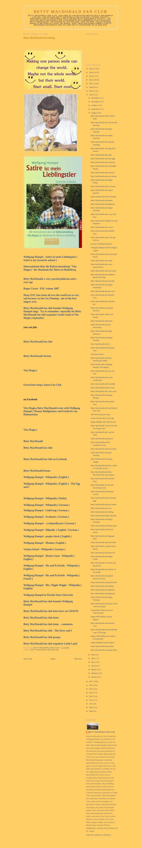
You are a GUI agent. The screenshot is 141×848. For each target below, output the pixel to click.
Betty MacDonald (33, 441)
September (95, 109)
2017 (91, 681)
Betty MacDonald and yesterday (103, 281)
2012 (91, 700)
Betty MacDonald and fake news (103, 291)
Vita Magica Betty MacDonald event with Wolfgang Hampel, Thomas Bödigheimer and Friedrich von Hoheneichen (52, 411)
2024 (91, 72)
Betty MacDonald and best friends (103, 197)
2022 (91, 80)
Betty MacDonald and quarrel (102, 438)
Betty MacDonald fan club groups (42, 637)
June (93, 658)
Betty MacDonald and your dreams (104, 176)
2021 (91, 83)
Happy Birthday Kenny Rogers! (102, 642)
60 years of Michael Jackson (101, 244)
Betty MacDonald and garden (102, 200)
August (94, 113)
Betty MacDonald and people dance (104, 650)
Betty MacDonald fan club (38, 341)
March (94, 669)
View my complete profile (98, 835)
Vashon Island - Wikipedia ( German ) (44, 549)
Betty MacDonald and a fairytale (103, 162)
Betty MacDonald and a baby (101, 260)
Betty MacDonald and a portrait (102, 172)
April (93, 666)
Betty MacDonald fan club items (41, 617)
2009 (91, 711)
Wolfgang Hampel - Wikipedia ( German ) (47, 505)
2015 (91, 689)
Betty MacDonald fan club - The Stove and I (48, 630)
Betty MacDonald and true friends (103, 271)
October (94, 105)
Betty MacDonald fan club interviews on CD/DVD (51, 611)
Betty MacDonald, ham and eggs (103, 158)
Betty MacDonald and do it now (103, 388)
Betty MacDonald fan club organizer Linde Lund (50, 643)
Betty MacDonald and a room (102, 227)
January (94, 677)
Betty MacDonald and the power (103, 553)
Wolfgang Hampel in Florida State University (49, 595)
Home (53, 659)
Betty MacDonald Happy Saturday (103, 516)
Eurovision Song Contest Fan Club (43, 384)
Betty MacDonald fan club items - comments (48, 624)
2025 (91, 69)
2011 (91, 704)
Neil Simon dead (97, 354)
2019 (91, 91)
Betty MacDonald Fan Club (70, 12)
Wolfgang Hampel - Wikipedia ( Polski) (46, 498)
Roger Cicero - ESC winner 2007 (42, 288)
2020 (91, 87)
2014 (91, 693)
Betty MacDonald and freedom (102, 586)
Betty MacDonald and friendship (103, 384)
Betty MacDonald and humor (101, 321)
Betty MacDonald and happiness (103, 204)
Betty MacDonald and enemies (102, 646)
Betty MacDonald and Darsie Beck (104, 526)
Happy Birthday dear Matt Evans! (103, 422)
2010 (91, 707)
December (95, 98)
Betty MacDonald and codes (101, 155)
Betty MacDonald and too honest (103, 186)
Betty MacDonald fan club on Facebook (45, 459)
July (93, 655)
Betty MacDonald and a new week (103, 391)
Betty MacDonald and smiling (45, 650)
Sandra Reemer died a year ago (102, 418)
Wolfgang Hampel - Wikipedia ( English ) (46, 477)
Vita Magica (31, 370)
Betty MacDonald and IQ (100, 344)
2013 (91, 696)
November (95, 102)
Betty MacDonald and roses (101, 508)
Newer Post (28, 659)
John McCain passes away (100, 414)
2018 (91, 95)
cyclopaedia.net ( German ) (61, 523)
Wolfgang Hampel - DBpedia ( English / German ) (51, 529)
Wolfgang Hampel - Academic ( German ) (46, 516)
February (94, 673)
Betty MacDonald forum (38, 470)
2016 (91, 685)
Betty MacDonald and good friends (104, 582)
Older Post (78, 659)
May (93, 662)
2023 (91, 76)
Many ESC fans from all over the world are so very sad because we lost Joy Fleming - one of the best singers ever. (51, 298)
